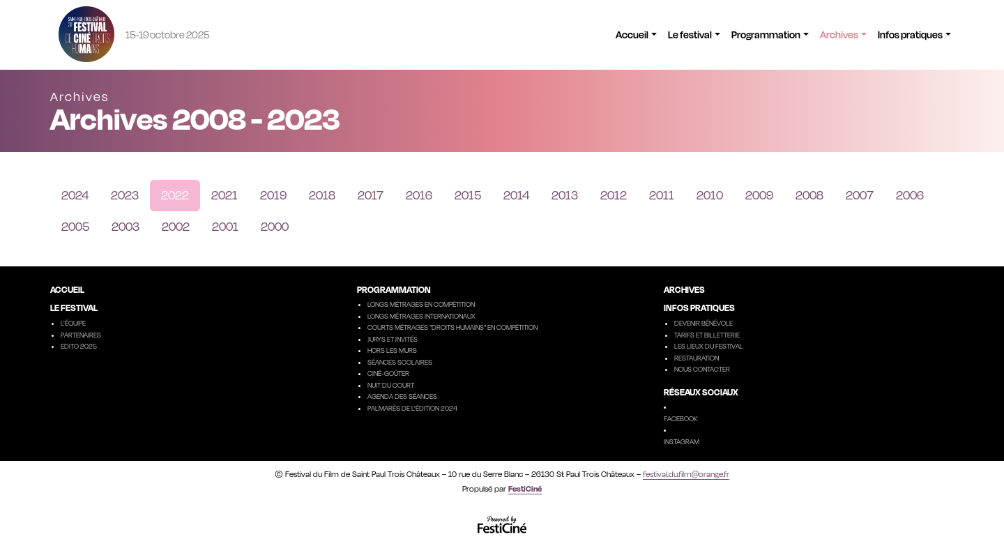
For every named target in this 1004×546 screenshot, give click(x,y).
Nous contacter (702, 369)
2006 (910, 195)
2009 (759, 195)
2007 (860, 195)
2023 (125, 195)
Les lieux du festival (708, 346)
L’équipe (73, 323)
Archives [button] (839, 34)
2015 (468, 195)
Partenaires (81, 335)
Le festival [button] (690, 34)
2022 (175, 195)
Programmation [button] (765, 34)
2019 (273, 195)
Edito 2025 (79, 346)
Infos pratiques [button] (910, 34)
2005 (75, 226)
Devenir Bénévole (703, 323)
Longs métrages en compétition (421, 304)
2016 (419, 195)
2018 (322, 195)
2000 (275, 226)
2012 (613, 195)
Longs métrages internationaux (421, 316)
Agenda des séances (402, 396)
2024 (75, 195)
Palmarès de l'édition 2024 (412, 408)
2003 (125, 226)
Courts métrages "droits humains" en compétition (452, 327)
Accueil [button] (632, 34)
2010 (710, 195)
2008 (809, 195)
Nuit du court (390, 385)
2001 (225, 226)
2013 (565, 195)
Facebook (681, 418)
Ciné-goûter (388, 373)
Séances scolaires (399, 362)
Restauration (696, 358)
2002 (176, 226)
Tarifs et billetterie (707, 335)
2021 (224, 195)
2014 (516, 195)
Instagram (681, 441)
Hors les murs (392, 350)
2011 (661, 195)
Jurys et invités (392, 339)
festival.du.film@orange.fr (686, 474)
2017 (370, 195)
